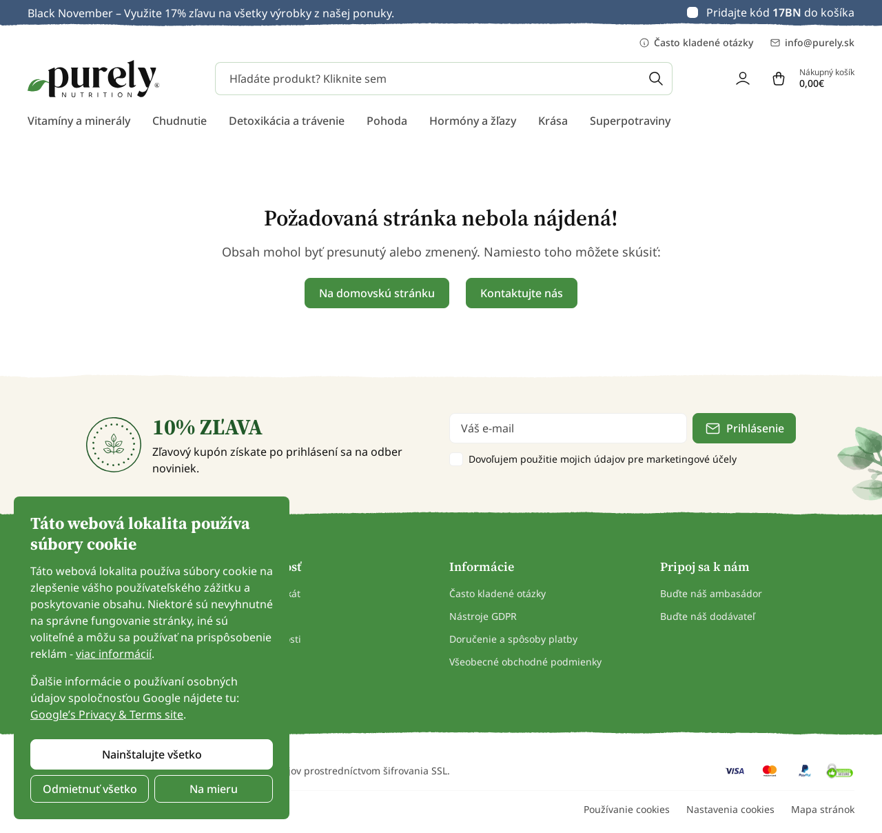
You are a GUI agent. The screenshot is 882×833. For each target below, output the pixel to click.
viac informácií (114, 653)
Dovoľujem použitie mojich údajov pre (603, 458)
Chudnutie (179, 121)
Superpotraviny (630, 121)
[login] (743, 78)
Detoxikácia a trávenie (287, 121)
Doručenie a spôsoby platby (513, 638)
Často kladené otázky (696, 43)
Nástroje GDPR (483, 616)
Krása (553, 121)
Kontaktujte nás (521, 293)
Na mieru (213, 788)
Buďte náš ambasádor (711, 593)
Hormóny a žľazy (472, 121)
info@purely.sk (812, 43)
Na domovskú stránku (377, 293)
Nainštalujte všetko (152, 754)
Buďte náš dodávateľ (707, 616)
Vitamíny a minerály (79, 121)
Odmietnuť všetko (90, 788)
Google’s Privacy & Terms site (106, 714)
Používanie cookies (627, 809)
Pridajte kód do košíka (780, 12)
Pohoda (387, 121)
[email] (568, 428)
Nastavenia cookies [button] (730, 809)
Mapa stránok (822, 809)
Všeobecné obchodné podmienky (525, 661)
